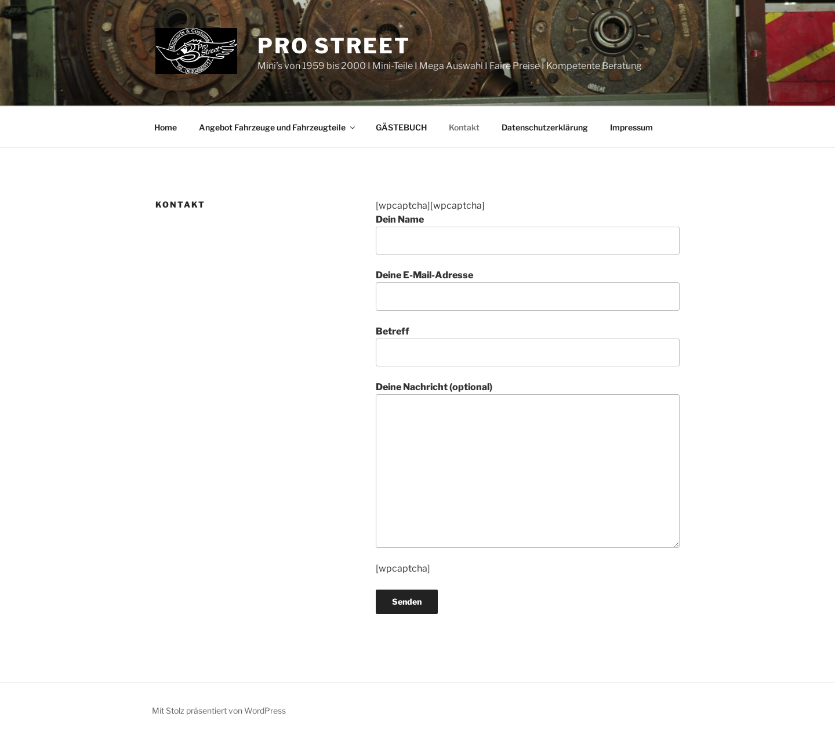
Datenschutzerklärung (545, 127)
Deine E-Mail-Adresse (528, 290)
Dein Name (528, 234)
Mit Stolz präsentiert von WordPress (219, 710)
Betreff (528, 346)
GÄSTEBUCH (401, 127)
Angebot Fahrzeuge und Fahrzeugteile (278, 127)
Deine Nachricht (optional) (528, 464)
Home (165, 127)
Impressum (631, 127)
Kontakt (464, 127)
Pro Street (334, 46)
